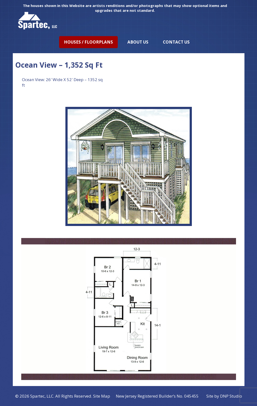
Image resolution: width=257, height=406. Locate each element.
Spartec (37, 396)
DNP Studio (231, 396)
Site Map (101, 396)
